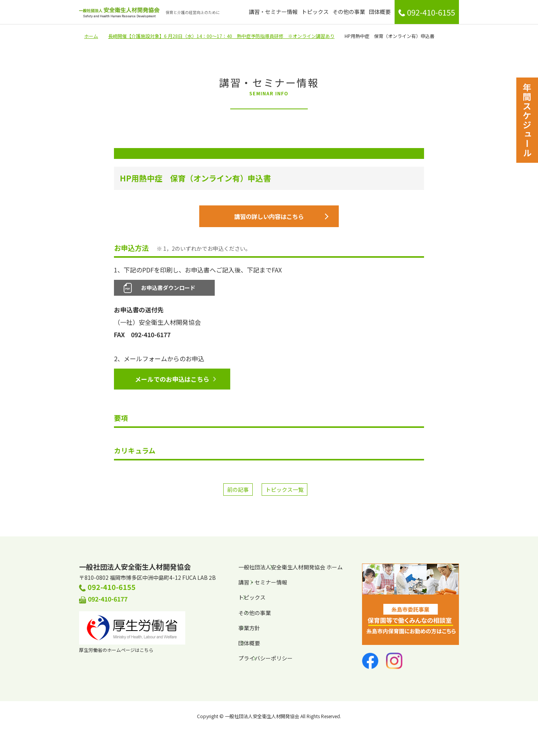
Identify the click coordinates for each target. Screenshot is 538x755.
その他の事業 (349, 12)
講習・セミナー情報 (273, 12)
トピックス (315, 12)
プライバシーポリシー (265, 661)
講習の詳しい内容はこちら (280, 217)
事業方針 (249, 630)
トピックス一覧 (284, 492)
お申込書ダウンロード (168, 290)
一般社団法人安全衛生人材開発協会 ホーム (290, 570)
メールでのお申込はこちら (175, 381)
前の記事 (238, 492)
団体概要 (380, 12)
